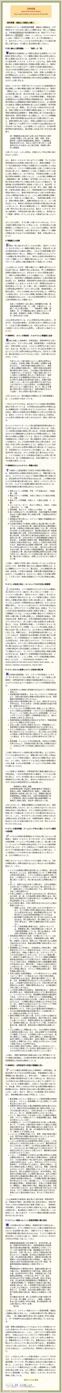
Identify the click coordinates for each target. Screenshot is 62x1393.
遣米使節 (19, 35)
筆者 (16, 1385)
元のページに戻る (31, 1380)
